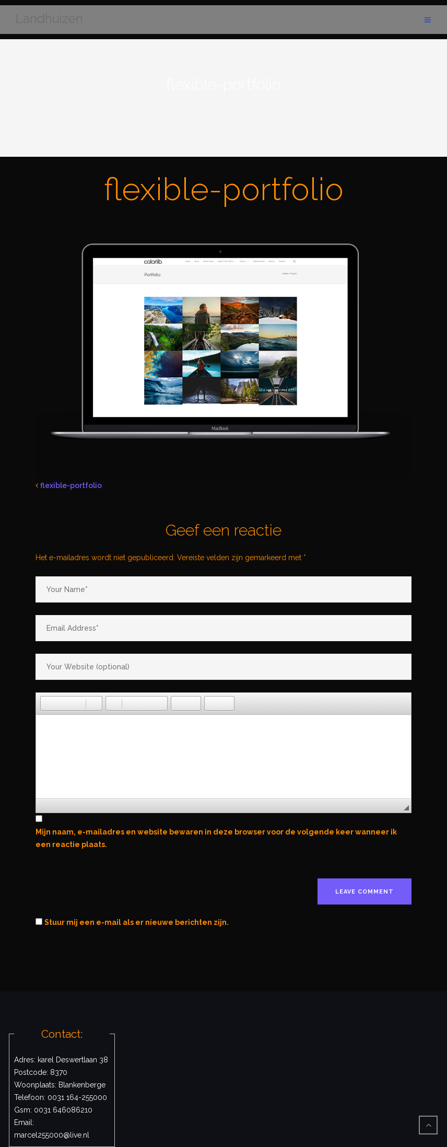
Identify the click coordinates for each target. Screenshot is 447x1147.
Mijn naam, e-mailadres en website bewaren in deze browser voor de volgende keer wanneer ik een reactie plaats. (216, 838)
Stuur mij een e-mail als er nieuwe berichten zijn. (136, 922)
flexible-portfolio (71, 485)
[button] (48, 703)
